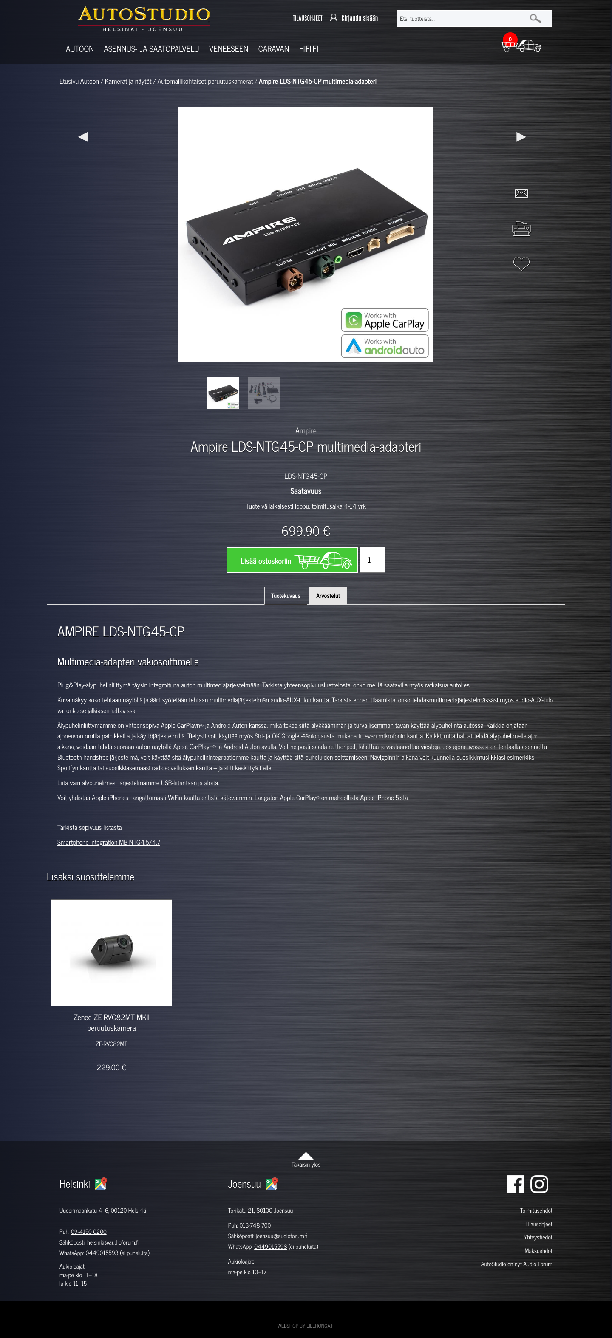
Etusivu (69, 81)
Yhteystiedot (538, 1237)
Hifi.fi (308, 48)
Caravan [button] (273, 48)
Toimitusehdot (536, 1210)
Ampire (306, 430)
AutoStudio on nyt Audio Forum (516, 1264)
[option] (223, 393)
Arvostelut (328, 595)
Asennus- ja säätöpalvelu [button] (151, 48)
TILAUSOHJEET (307, 18)
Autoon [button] (80, 48)
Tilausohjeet (538, 1224)
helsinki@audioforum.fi (113, 1242)
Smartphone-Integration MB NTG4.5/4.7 (108, 842)
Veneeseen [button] (228, 48)
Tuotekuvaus (285, 595)
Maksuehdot (538, 1251)
